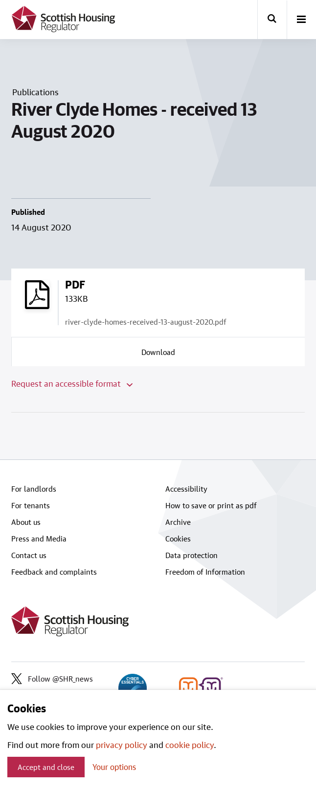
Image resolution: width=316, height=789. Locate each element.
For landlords (33, 488)
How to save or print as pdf (211, 505)
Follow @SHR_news (52, 678)
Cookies (178, 538)
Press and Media (39, 538)
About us (26, 522)
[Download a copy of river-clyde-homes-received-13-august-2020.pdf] (158, 351)
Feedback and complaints (54, 571)
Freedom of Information (205, 571)
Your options (114, 766)
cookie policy (189, 744)
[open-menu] (301, 20)
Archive (178, 522)
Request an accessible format (72, 383)
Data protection (191, 555)
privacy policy (121, 744)
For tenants (30, 505)
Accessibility (186, 488)
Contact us (28, 555)
